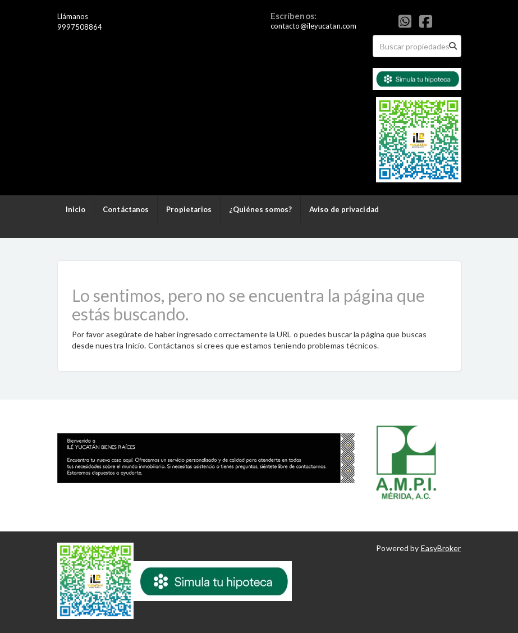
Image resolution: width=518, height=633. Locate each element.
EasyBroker (441, 548)
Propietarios (189, 209)
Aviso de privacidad (344, 209)
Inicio (76, 209)
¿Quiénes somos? (260, 209)
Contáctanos (126, 209)
